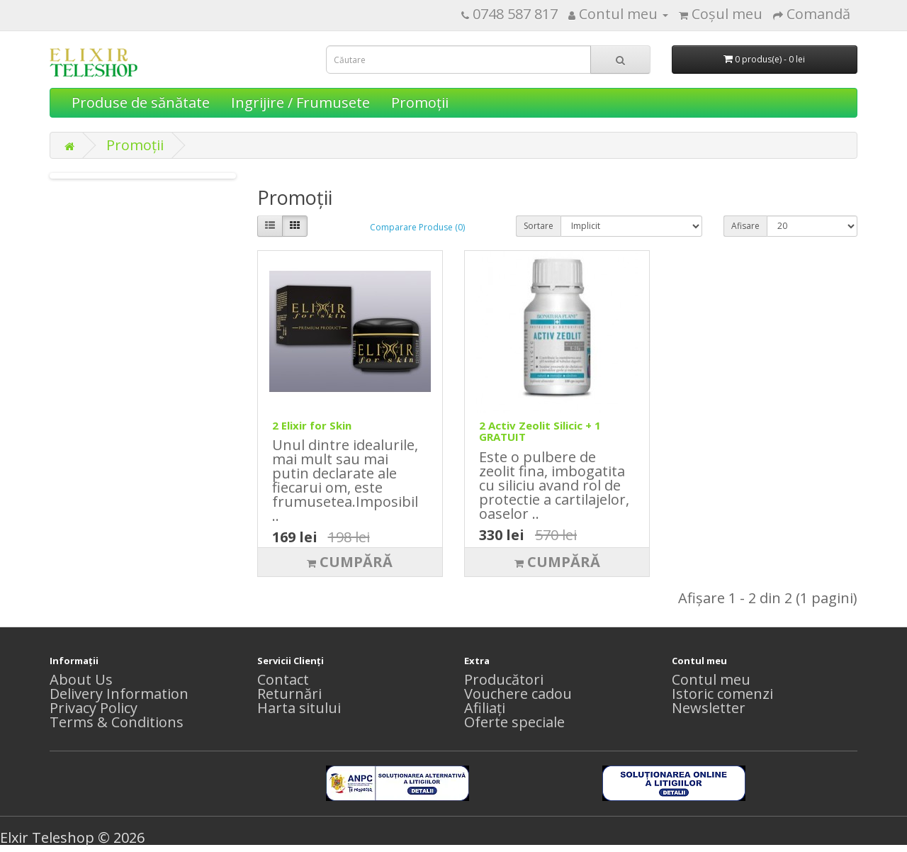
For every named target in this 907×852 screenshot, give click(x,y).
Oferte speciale (514, 722)
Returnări (289, 693)
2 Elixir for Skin (311, 425)
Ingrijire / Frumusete (300, 102)
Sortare (538, 226)
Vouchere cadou (518, 693)
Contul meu (711, 679)
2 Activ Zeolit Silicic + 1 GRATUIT (540, 431)
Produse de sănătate (141, 102)
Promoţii (420, 102)
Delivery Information (119, 693)
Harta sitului (299, 707)
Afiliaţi (484, 707)
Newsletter (708, 707)
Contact (283, 679)
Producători (503, 679)
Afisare (745, 226)
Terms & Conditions (117, 722)
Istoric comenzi (722, 693)
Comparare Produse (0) (417, 227)
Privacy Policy (93, 707)
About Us (81, 679)
